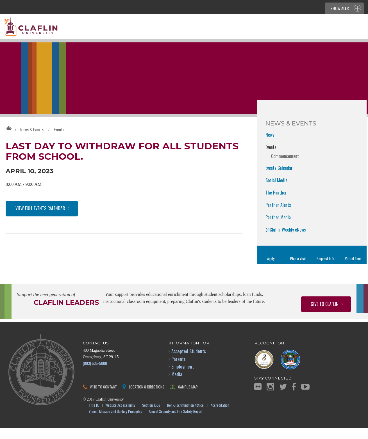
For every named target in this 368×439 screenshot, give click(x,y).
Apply (270, 270)
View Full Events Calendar (40, 222)
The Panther (276, 203)
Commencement (285, 167)
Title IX (94, 417)
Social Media (276, 191)
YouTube (305, 398)
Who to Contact (103, 398)
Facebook (294, 398)
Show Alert (340, 8)
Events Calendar (279, 179)
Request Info (326, 270)
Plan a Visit (298, 270)
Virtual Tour (353, 270)
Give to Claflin (325, 315)
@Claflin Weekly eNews (285, 240)
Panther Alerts (278, 216)
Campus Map (188, 398)
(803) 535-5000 (95, 374)
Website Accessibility (120, 417)
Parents (178, 370)
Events (59, 141)
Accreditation (220, 417)
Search (354, 35)
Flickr (258, 397)
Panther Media (278, 228)
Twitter (283, 398)
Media (176, 385)
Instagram (270, 398)
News (269, 146)
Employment (182, 377)
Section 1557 (151, 417)
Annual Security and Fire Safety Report (176, 423)
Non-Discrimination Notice (185, 417)
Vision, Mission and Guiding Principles (115, 423)
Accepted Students (188, 362)
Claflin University (44, 29)
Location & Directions (146, 398)
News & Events (32, 141)
